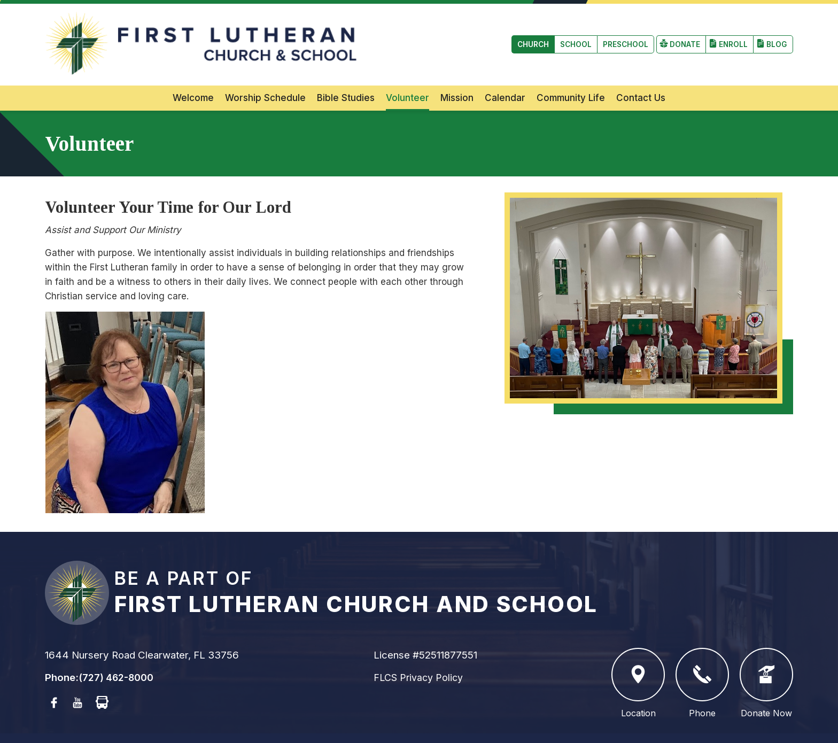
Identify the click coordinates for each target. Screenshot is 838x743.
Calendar (505, 75)
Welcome (193, 75)
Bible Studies (346, 75)
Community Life (571, 75)
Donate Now (766, 661)
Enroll (731, 33)
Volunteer (407, 75)
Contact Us (640, 75)
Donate (680, 33)
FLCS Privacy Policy (421, 655)
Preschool (166, 33)
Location (638, 661)
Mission (457, 75)
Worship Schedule (265, 75)
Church (68, 33)
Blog (776, 33)
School (114, 33)
